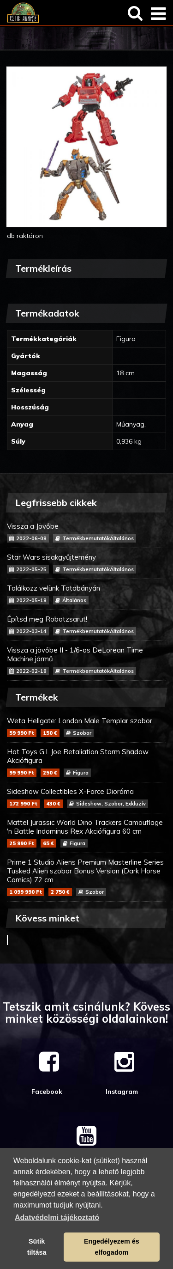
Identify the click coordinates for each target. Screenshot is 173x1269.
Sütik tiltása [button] (37, 1247)
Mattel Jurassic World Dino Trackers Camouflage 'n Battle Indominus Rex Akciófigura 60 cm (86, 833)
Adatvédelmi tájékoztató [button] (57, 1217)
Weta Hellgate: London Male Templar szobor (86, 726)
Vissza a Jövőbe (86, 532)
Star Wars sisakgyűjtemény (86, 563)
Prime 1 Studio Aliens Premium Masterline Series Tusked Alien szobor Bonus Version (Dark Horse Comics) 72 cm (86, 877)
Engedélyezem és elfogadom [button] (111, 1247)
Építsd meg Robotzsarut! (86, 625)
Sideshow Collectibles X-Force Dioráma (86, 797)
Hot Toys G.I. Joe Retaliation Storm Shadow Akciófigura (86, 762)
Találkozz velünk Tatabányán (86, 594)
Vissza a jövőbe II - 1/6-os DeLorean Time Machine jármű (86, 660)
